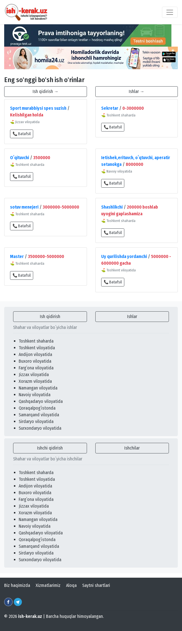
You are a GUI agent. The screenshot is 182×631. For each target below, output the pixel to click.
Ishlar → (136, 91)
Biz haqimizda (17, 585)
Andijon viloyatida (35, 354)
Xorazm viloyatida (35, 381)
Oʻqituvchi (19, 157)
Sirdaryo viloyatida (36, 421)
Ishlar (132, 316)
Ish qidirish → (46, 91)
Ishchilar (132, 448)
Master (17, 256)
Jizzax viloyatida (34, 374)
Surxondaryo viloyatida (40, 428)
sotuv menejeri (24, 207)
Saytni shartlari (96, 585)
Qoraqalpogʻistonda (37, 408)
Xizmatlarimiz (48, 585)
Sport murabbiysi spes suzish (38, 108)
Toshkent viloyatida (37, 347)
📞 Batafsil (22, 134)
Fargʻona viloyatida (36, 368)
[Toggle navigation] (170, 12)
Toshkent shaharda (36, 341)
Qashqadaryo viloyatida (41, 401)
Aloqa (71, 585)
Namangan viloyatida (38, 388)
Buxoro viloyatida (35, 361)
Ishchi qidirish (50, 448)
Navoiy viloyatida (34, 394)
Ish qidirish (50, 316)
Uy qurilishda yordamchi (124, 256)
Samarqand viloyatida (39, 414)
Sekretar (109, 108)
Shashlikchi (112, 207)
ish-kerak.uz (30, 616)
